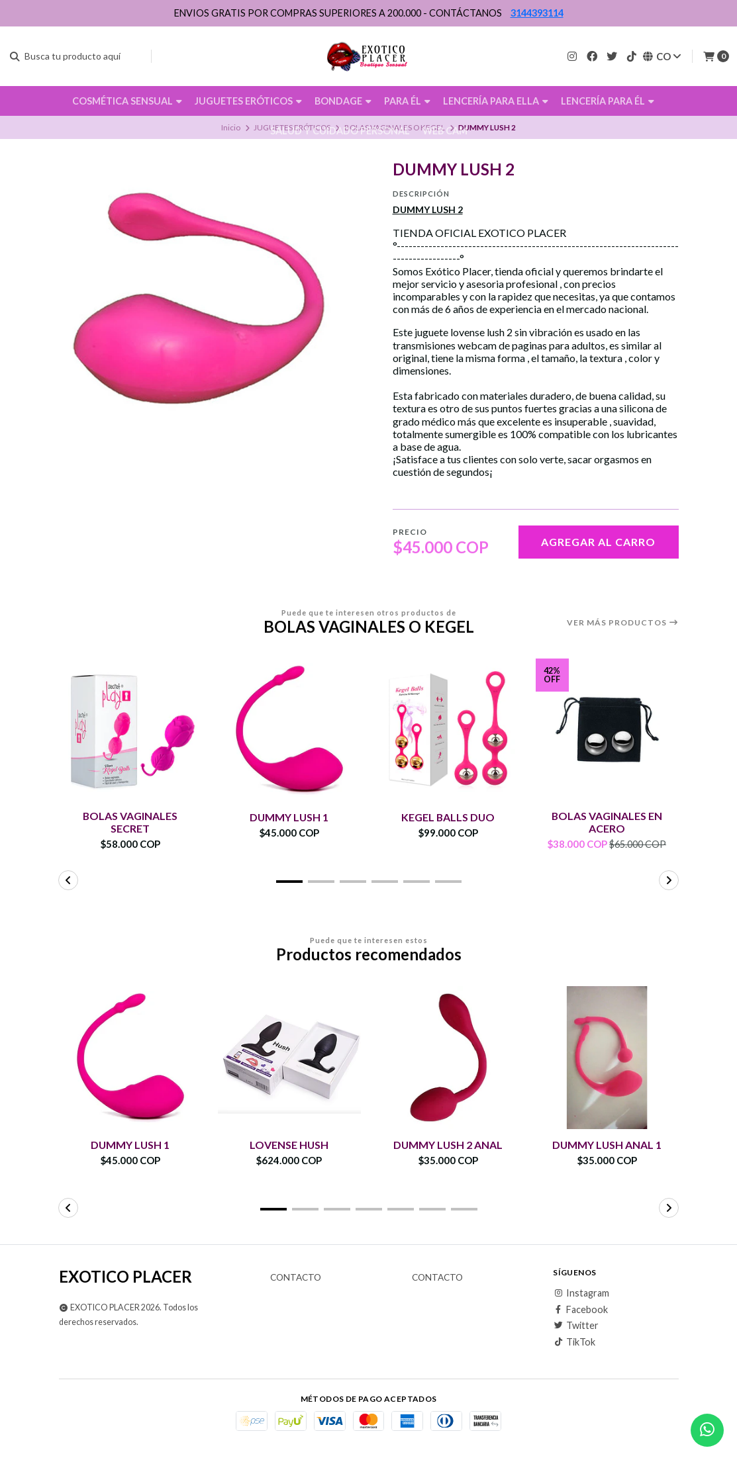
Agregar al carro (598, 541)
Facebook (580, 1309)
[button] (289, 881)
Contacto (295, 1278)
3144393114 (537, 13)
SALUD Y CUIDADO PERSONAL (340, 130)
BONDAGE (343, 101)
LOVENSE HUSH (289, 1145)
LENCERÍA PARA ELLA (495, 101)
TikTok (574, 1342)
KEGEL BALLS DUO (448, 817)
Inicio (230, 127)
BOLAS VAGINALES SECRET (130, 822)
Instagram (581, 1294)
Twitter (576, 1325)
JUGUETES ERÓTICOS (248, 101)
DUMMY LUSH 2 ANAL (448, 1145)
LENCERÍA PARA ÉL (607, 101)
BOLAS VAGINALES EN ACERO (607, 822)
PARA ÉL (407, 101)
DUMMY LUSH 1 (289, 817)
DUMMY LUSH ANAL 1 (607, 1145)
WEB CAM (444, 130)
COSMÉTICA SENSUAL (127, 101)
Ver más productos (623, 623)
